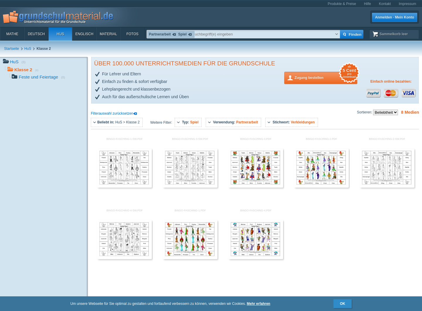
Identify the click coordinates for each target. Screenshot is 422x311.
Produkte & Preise (342, 4)
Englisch (84, 34)
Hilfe (367, 4)
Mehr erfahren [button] (258, 304)
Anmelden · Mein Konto (394, 17)
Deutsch (36, 34)
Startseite (11, 49)
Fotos (132, 34)
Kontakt (385, 4)
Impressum (407, 4)
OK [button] (342, 304)
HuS (60, 34)
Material (108, 34)
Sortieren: (365, 112)
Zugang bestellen (326, 77)
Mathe (12, 34)
